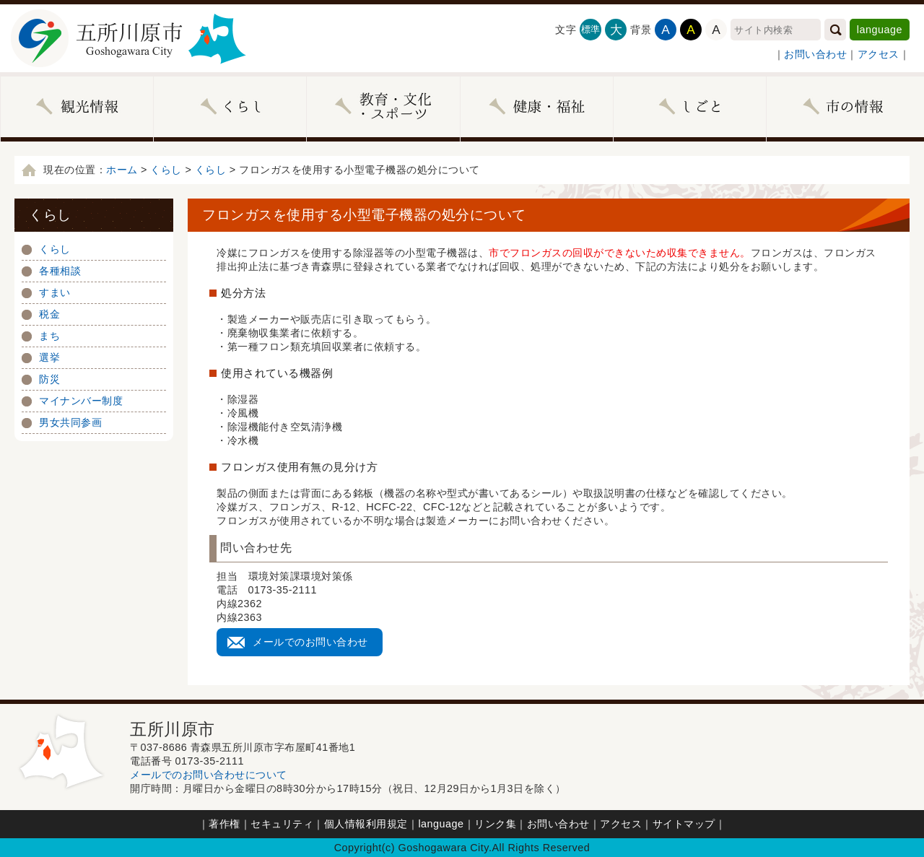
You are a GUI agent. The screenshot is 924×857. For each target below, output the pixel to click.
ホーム (122, 169)
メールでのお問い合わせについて (208, 774)
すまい (55, 292)
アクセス (878, 54)
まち (49, 336)
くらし (166, 169)
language (879, 29)
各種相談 (60, 271)
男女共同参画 (70, 422)
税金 (49, 314)
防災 (49, 379)
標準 (591, 29)
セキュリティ (281, 824)
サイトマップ (684, 824)
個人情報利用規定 (366, 824)
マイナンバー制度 (81, 400)
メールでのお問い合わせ (310, 642)
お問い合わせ (815, 54)
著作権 (224, 824)
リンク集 (495, 824)
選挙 (49, 357)
